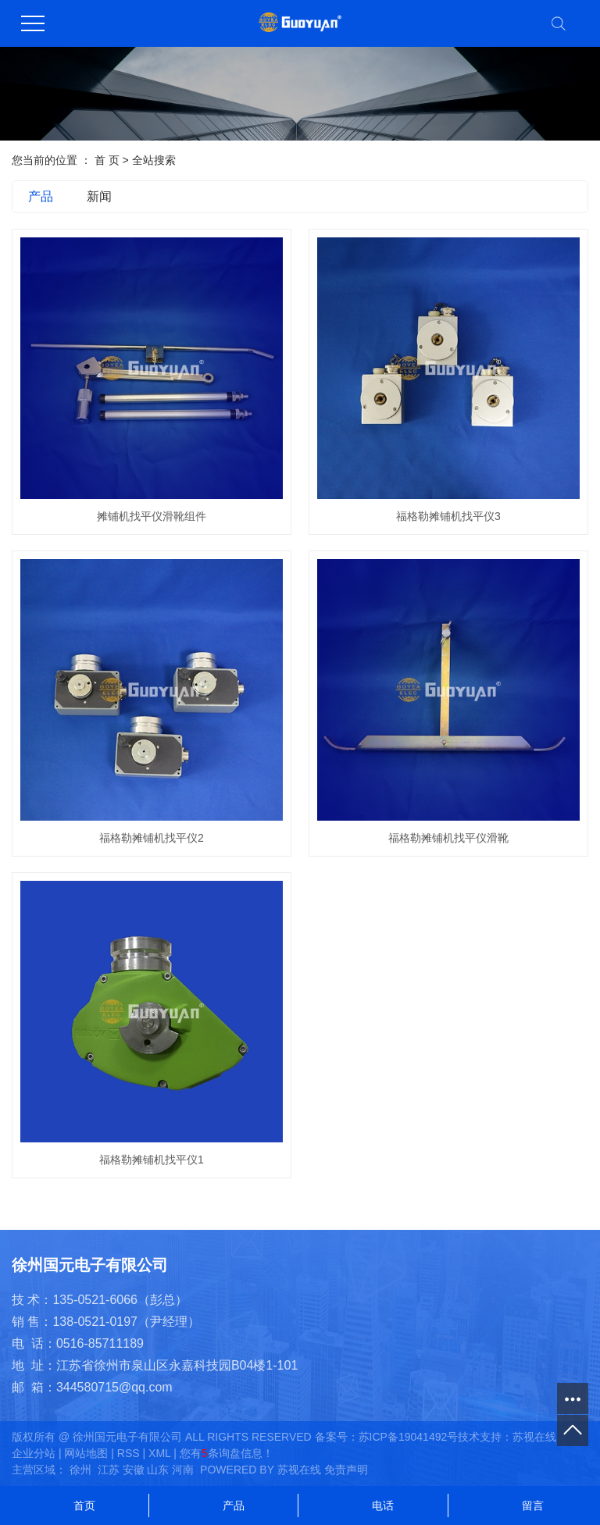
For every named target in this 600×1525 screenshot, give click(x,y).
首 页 (107, 160)
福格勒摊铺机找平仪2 (151, 838)
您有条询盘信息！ (226, 1453)
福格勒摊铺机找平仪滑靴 (448, 838)
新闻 (99, 196)
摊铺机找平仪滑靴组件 (151, 516)
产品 (40, 196)
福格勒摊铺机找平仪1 (151, 1159)
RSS (128, 1453)
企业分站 (33, 1453)
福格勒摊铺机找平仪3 (448, 516)
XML (159, 1453)
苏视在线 (534, 1437)
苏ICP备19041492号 (409, 1437)
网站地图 (86, 1453)
